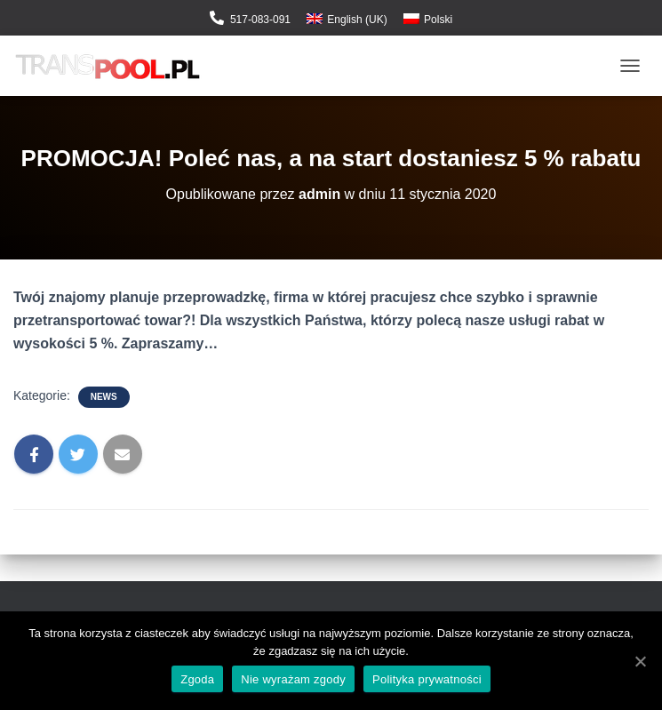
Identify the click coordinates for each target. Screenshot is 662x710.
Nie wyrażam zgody (293, 679)
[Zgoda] (640, 661)
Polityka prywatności (427, 679)
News (104, 397)
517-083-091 (260, 19)
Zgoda (197, 679)
